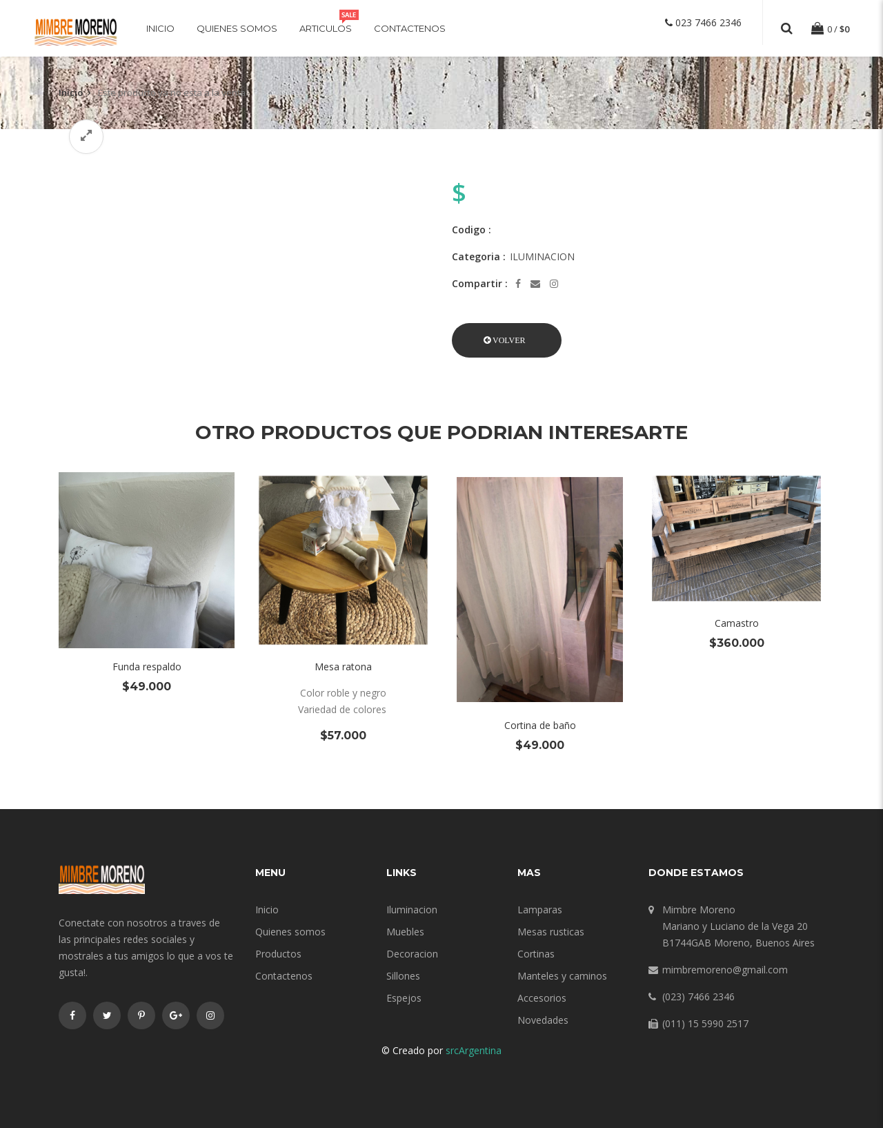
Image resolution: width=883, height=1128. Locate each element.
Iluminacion (411, 909)
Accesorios (541, 997)
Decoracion (412, 953)
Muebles (405, 931)
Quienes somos (237, 28)
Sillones (403, 975)
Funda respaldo (146, 666)
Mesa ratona (343, 666)
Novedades (542, 1020)
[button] (507, 340)
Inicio (160, 28)
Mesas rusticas (550, 931)
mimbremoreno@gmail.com (725, 969)
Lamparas (539, 909)
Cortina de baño (540, 725)
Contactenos (410, 28)
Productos (278, 953)
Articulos (325, 28)
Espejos (403, 997)
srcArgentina (474, 1050)
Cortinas (536, 953)
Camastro (737, 623)
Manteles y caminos (562, 975)
